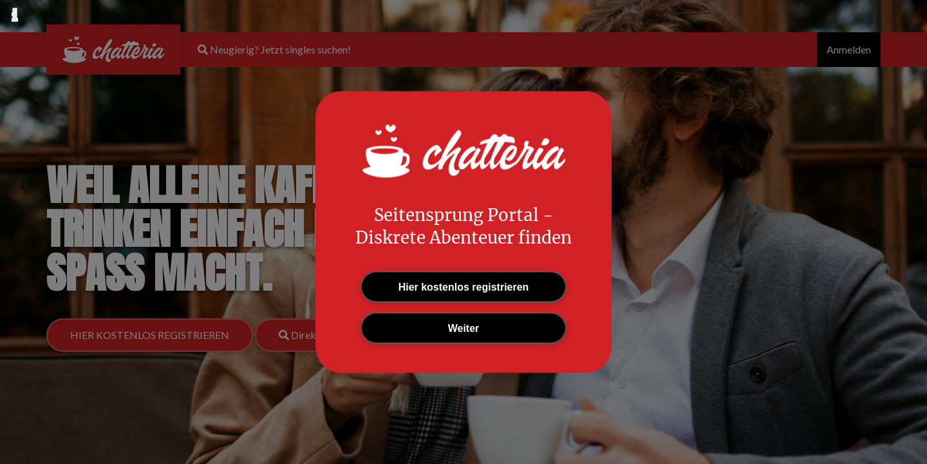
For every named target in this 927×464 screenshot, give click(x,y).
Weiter (464, 328)
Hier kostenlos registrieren (463, 287)
